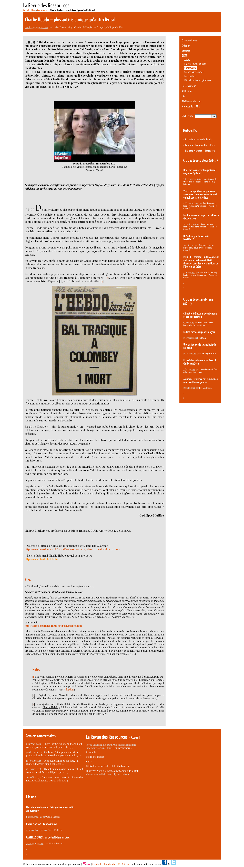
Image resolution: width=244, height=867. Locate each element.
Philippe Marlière (114, 27)
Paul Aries (202, 338)
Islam (188, 145)
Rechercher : (188, 116)
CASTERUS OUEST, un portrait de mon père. (48, 837)
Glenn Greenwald (207, 224)
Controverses (42, 10)
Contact (96, 864)
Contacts (91, 752)
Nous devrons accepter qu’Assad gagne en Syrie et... (199, 172)
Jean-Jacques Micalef (208, 353)
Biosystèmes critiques (195, 64)
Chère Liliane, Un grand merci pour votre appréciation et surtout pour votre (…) (54, 745)
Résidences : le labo (191, 101)
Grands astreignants (194, 72)
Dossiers (186, 50)
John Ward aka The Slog (208, 272)
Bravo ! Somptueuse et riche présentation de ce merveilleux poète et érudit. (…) (53, 754)
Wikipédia (68, 689)
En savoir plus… (123, 748)
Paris (212, 145)
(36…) (213, 160)
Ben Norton (203, 245)
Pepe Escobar (197, 372)
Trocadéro (210, 150)
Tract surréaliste (199, 325)
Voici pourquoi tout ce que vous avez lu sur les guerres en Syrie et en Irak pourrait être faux (200, 194)
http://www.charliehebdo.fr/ (41, 559)
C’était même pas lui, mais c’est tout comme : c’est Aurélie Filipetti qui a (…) (54, 770)
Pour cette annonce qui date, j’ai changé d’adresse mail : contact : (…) (52, 762)
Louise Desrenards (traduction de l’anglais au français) (79, 27)
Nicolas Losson (55, 843)
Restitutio (186, 91)
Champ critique (189, 40)
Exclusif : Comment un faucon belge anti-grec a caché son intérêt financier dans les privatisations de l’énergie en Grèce (201, 261)
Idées (33, 10)
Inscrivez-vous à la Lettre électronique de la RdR (112, 770)
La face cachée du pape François (199, 332)
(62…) (187, 304)
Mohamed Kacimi (205, 388)
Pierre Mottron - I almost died (41, 824)
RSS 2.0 (123, 864)
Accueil (26, 10)
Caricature (190, 139)
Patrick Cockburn (209, 203)
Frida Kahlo (202, 322)
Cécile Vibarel (53, 816)
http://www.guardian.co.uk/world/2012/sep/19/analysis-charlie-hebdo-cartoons (72, 549)
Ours (89, 761)
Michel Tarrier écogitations (197, 80)
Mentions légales (95, 756)
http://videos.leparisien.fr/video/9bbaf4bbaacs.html (53, 625)
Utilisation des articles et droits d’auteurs (108, 766)
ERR (183, 96)
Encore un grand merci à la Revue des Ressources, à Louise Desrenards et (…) (54, 779)
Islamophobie (200, 145)
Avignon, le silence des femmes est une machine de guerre (200, 380)
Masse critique (189, 86)
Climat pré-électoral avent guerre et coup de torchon (200, 315)
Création (186, 45)
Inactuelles (190, 76)
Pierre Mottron (55, 829)
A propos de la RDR (191, 106)
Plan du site (109, 864)
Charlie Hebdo (205, 139)
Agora (187, 59)
